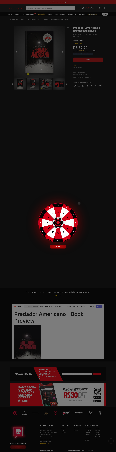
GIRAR (58, 246)
